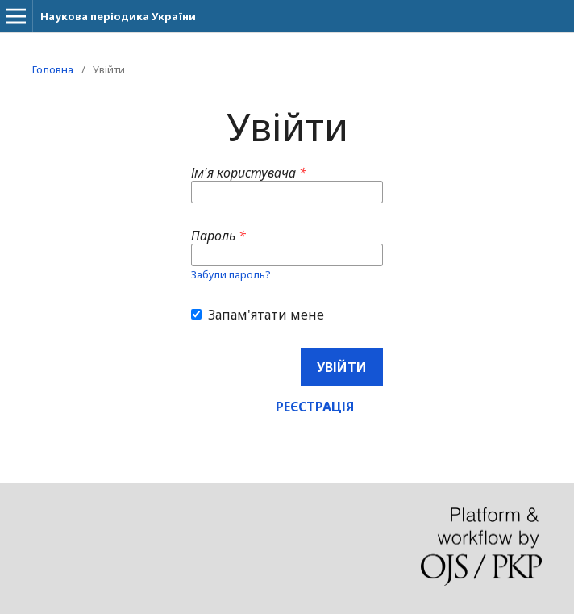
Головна (52, 69)
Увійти (342, 367)
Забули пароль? (231, 274)
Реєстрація (315, 407)
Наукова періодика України (118, 16)
